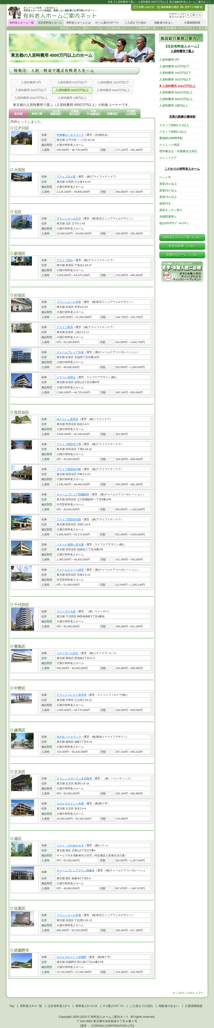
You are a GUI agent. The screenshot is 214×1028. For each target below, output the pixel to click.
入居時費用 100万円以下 (113, 82)
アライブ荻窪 (65, 327)
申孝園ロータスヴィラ (70, 134)
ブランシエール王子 (69, 218)
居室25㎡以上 (168, 183)
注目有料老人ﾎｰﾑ (59, 1006)
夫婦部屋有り (168, 216)
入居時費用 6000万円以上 (113, 90)
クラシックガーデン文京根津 (74, 778)
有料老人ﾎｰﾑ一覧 (31, 1006)
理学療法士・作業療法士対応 (178, 151)
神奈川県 (37, 113)
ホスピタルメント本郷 (70, 803)
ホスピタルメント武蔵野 (72, 957)
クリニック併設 (169, 144)
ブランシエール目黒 (69, 915)
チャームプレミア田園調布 (73, 494)
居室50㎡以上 (168, 190)
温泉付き (165, 203)
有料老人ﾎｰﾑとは (86, 1006)
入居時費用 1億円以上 (72, 97)
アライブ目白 (65, 260)
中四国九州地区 (131, 113)
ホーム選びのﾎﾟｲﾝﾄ (107, 22)
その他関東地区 (55, 113)
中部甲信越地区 (93, 113)
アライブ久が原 (66, 176)
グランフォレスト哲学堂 (72, 694)
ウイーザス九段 (66, 611)
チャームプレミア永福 (70, 352)
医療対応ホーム (182, 254)
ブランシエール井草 (69, 301)
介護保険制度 (192, 22)
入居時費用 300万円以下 (31, 90)
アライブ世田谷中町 (69, 469)
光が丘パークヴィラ (69, 736)
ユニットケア (168, 157)
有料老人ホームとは (78, 22)
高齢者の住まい (163, 22)
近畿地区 (112, 113)
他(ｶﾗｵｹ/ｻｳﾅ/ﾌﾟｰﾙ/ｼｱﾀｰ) (173, 223)
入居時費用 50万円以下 (72, 82)
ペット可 (165, 177)
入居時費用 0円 (31, 82)
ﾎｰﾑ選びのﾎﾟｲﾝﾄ (113, 1006)
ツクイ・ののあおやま (70, 845)
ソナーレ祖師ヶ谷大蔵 (70, 544)
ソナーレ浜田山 (66, 377)
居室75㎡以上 (168, 197)
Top (11, 1006)
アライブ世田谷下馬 (69, 444)
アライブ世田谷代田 (69, 519)
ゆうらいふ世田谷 (67, 419)
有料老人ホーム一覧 (21, 22)
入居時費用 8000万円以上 (31, 97)
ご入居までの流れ (135, 22)
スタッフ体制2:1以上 (173, 131)
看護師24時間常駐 (171, 138)
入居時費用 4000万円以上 (72, 90)
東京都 (18, 113)
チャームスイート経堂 (70, 569)
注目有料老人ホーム (50, 22)
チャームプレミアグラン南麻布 (76, 870)
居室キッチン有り (171, 210)
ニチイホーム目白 (67, 653)
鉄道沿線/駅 (182, 246)
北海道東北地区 (74, 113)
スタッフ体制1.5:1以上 (174, 125)
